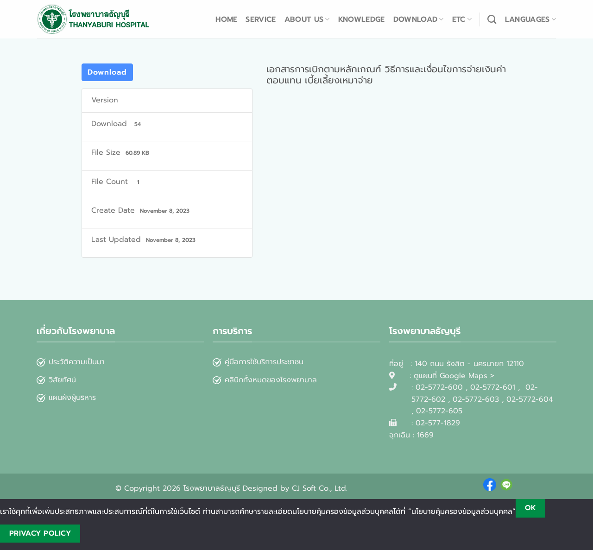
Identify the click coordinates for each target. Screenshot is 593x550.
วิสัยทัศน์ (56, 380)
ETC (462, 19)
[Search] (491, 19)
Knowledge (361, 19)
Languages (530, 19)
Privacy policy (40, 533)
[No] (96, 534)
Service (261, 19)
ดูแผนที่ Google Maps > (454, 375)
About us (307, 19)
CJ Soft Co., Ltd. (319, 488)
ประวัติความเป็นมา (77, 361)
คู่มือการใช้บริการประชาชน (264, 361)
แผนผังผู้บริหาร (66, 397)
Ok (530, 507)
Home (226, 19)
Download (418, 19)
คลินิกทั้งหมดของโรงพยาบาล (265, 380)
